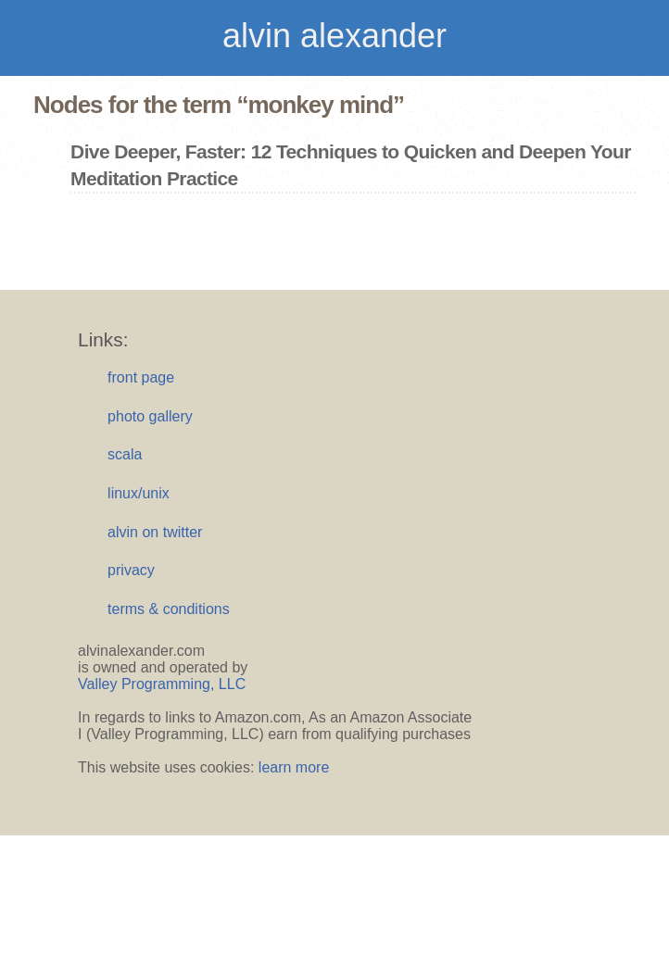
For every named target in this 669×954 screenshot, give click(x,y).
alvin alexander (334, 36)
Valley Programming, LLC (162, 684)
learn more (294, 767)
